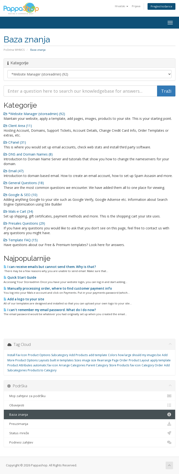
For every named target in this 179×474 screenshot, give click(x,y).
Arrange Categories (72, 365)
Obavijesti (89, 405)
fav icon (135, 365)
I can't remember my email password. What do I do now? (50, 310)
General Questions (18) (24, 183)
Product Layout (139, 360)
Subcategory (59, 355)
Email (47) (14, 171)
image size (89, 360)
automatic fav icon (45, 365)
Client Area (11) (18, 125)
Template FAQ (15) (21, 240)
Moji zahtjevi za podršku (89, 396)
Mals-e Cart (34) (18, 211)
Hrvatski (121, 6)
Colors (112, 355)
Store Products (119, 365)
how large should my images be (139, 355)
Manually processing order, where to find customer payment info (58, 288)
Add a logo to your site (24, 299)
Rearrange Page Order (112, 360)
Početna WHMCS (14, 49)
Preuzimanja (89, 424)
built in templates (61, 360)
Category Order (152, 365)
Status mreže (89, 433)
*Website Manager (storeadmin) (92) (34, 113)
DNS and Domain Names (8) (28, 154)
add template (98, 355)
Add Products (78, 355)
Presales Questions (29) (24, 223)
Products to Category (42, 370)
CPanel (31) (15, 142)
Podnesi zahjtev (89, 442)
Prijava (136, 6)
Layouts (44, 360)
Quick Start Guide (20, 277)
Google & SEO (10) (20, 194)
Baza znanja (89, 414)
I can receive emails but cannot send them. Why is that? (50, 267)
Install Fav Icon (17, 355)
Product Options (39, 355)
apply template (160, 360)
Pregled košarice (161, 6)
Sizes (77, 360)
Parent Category (97, 365)
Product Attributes (19, 365)
